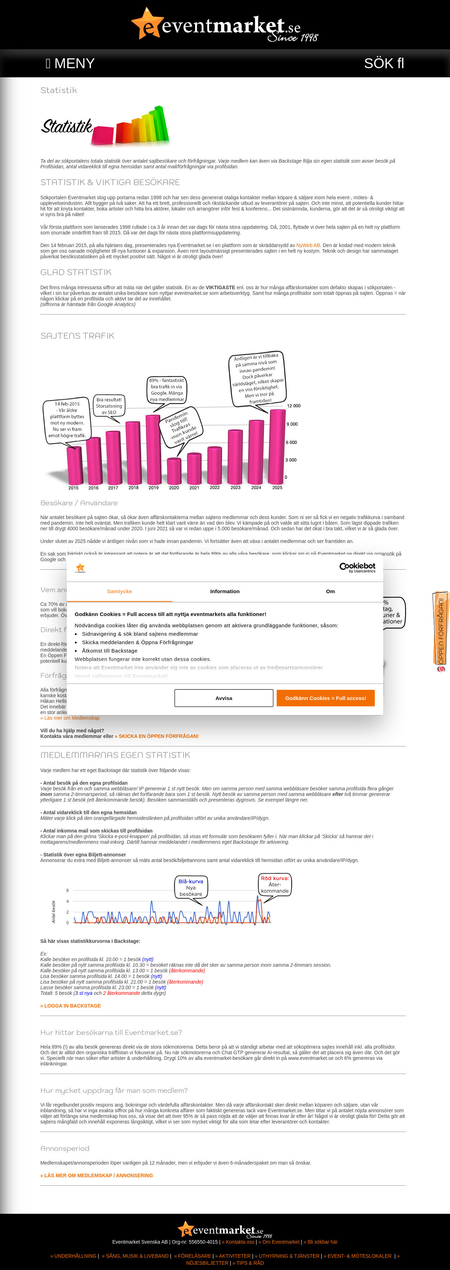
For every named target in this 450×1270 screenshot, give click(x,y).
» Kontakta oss (238, 1242)
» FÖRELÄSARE (192, 1256)
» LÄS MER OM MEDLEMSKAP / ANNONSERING (98, 1175)
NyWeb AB (310, 245)
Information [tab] (225, 591)
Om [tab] (330, 591)
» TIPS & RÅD (248, 1263)
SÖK (379, 63)
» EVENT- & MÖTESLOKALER (357, 1256)
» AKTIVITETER (233, 1256)
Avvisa (224, 698)
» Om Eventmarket (279, 1242)
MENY (74, 63)
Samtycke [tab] (119, 591)
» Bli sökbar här (320, 1242)
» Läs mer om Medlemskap (72, 718)
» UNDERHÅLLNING (73, 1256)
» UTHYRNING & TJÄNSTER (287, 1256)
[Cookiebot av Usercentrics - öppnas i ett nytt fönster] (344, 568)
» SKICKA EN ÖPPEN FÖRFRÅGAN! (159, 736)
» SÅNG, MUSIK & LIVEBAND (135, 1256)
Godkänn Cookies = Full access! (325, 698)
